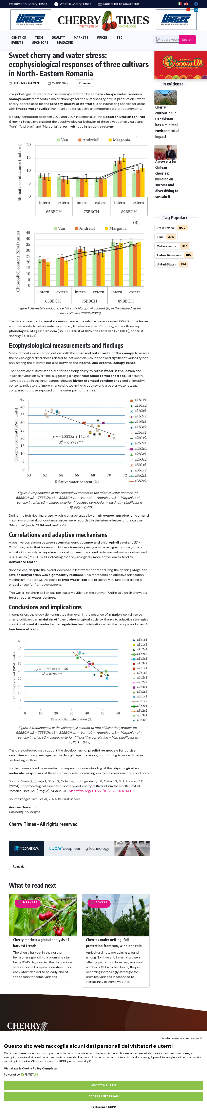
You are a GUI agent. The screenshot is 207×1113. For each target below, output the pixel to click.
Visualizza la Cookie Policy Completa (30, 1068)
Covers (102, 902)
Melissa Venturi (167, 246)
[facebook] (194, 3)
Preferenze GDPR (103, 1107)
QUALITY (58, 37)
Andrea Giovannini (169, 255)
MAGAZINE (65, 43)
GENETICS (18, 37)
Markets (30, 902)
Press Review (165, 228)
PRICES (102, 37)
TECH (39, 37)
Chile (160, 237)
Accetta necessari (104, 1096)
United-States (166, 264)
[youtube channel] (186, 9)
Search (187, 39)
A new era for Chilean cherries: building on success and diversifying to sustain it (166, 179)
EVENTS (17, 43)
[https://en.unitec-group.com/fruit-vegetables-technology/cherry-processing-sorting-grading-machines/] (31, 20)
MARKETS (81, 37)
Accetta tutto (103, 1085)
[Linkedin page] (194, 9)
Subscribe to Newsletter (118, 4)
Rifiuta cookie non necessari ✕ (182, 1038)
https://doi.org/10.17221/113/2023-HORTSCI (100, 791)
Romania (85, 83)
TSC (119, 37)
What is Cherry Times (72, 4)
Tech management (27, 83)
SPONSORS (40, 43)
